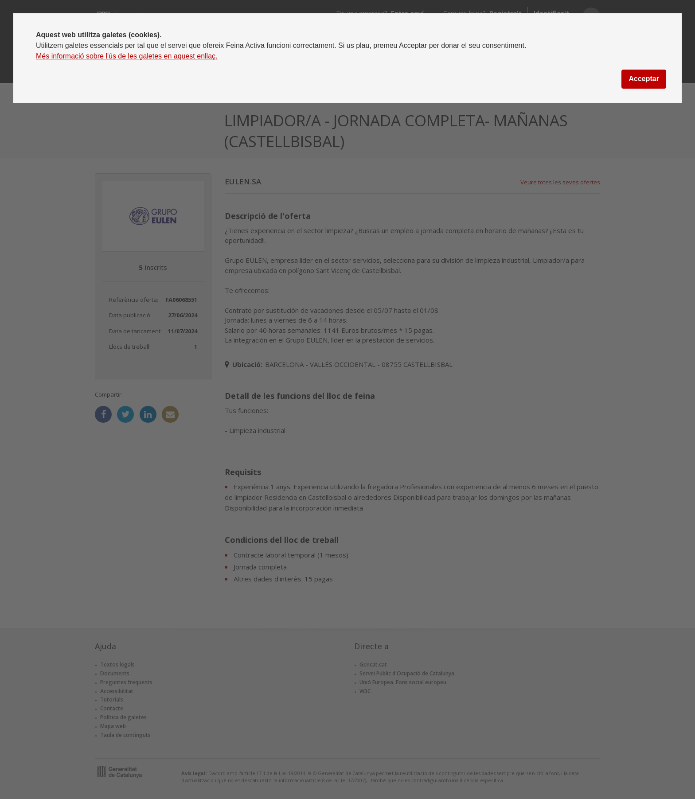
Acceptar (644, 78)
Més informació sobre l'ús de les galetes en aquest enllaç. (127, 56)
